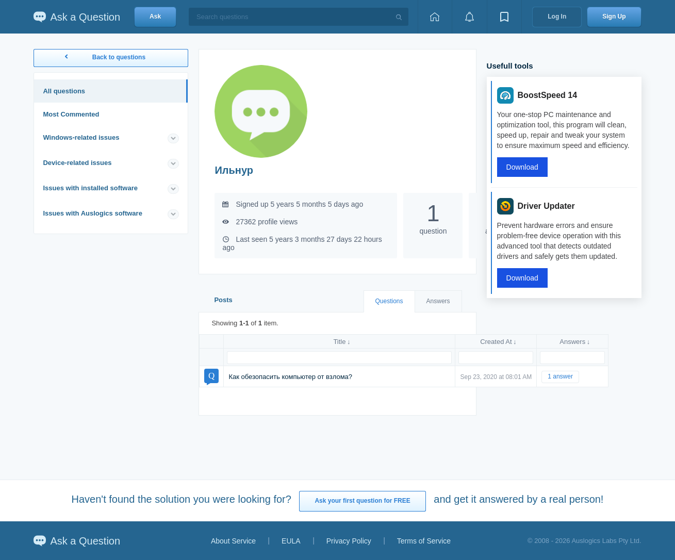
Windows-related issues (81, 137)
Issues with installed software (90, 188)
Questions (389, 301)
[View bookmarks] (504, 17)
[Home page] (435, 17)
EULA (291, 541)
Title (339, 341)
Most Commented (71, 114)
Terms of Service (424, 541)
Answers (438, 301)
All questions (64, 91)
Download (522, 167)
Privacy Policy (348, 541)
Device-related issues (77, 163)
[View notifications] (469, 17)
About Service (233, 541)
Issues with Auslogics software (92, 213)
